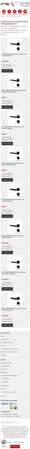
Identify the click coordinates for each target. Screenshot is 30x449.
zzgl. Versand (8, 64)
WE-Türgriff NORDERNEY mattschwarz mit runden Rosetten (14, 273)
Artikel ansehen (7, 71)
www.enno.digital (16, 422)
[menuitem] (4, 11)
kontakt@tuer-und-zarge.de (12, 416)
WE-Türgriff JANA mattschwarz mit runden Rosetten (13, 127)
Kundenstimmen (5, 366)
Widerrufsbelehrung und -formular (10, 349)
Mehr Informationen (20, 437)
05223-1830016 (13, 414)
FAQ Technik (5, 382)
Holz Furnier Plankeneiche (9, 392)
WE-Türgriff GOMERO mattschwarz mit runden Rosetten (14, 309)
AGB (2, 345)
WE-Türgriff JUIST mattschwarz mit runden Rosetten (13, 236)
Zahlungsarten (5, 339)
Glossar (3, 336)
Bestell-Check (4, 369)
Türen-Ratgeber (5, 386)
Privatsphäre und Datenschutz (9, 352)
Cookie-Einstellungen (6, 363)
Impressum (4, 355)
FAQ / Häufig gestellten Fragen (9, 375)
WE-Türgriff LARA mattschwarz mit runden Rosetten (13, 200)
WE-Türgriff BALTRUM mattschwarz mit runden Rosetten (14, 55)
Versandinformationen (7, 342)
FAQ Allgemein (5, 378)
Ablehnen (9, 442)
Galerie (3, 389)
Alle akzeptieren (18, 442)
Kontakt (3, 396)
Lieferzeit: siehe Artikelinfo (7, 66)
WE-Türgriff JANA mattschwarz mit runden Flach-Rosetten (13, 164)
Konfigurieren (15, 446)
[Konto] (20, 11)
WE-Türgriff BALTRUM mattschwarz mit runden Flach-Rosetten (14, 91)
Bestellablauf (4, 372)
